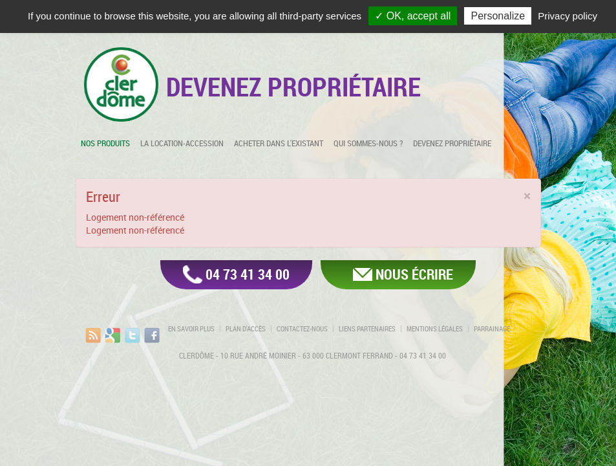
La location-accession (182, 143)
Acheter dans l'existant (278, 143)
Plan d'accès (246, 329)
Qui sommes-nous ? (368, 143)
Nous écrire (414, 274)
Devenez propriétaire (452, 143)
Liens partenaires (367, 329)
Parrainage (492, 329)
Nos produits (105, 143)
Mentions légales (435, 329)
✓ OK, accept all (413, 15)
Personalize (498, 15)
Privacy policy (567, 15)
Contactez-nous (302, 329)
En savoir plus (191, 329)
